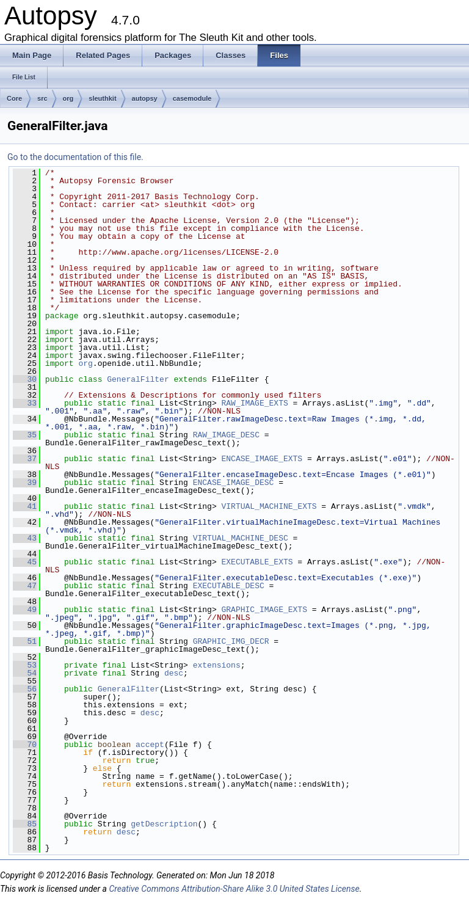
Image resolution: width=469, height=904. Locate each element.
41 (25, 506)
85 (25, 823)
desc (173, 673)
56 (25, 688)
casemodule (192, 98)
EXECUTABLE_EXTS (257, 561)
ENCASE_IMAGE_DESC (233, 482)
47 (25, 585)
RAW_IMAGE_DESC (226, 434)
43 (25, 538)
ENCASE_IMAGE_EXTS (262, 458)
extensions (217, 665)
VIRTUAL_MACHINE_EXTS (269, 506)
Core (14, 98)
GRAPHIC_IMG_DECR (231, 641)
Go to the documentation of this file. (75, 157)
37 (25, 458)
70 (25, 744)
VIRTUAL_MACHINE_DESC (240, 538)
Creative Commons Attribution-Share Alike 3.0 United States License (234, 889)
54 (25, 673)
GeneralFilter (138, 379)
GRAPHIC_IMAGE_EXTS (264, 609)
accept (150, 744)
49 (25, 609)
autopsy (145, 98)
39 (25, 482)
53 (25, 665)
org (68, 98)
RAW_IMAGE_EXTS (255, 403)
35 (25, 434)
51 (25, 641)
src (42, 98)
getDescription (164, 823)
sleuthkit (102, 98)
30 (25, 379)
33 (25, 403)
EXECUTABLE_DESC (228, 585)
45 (25, 561)
